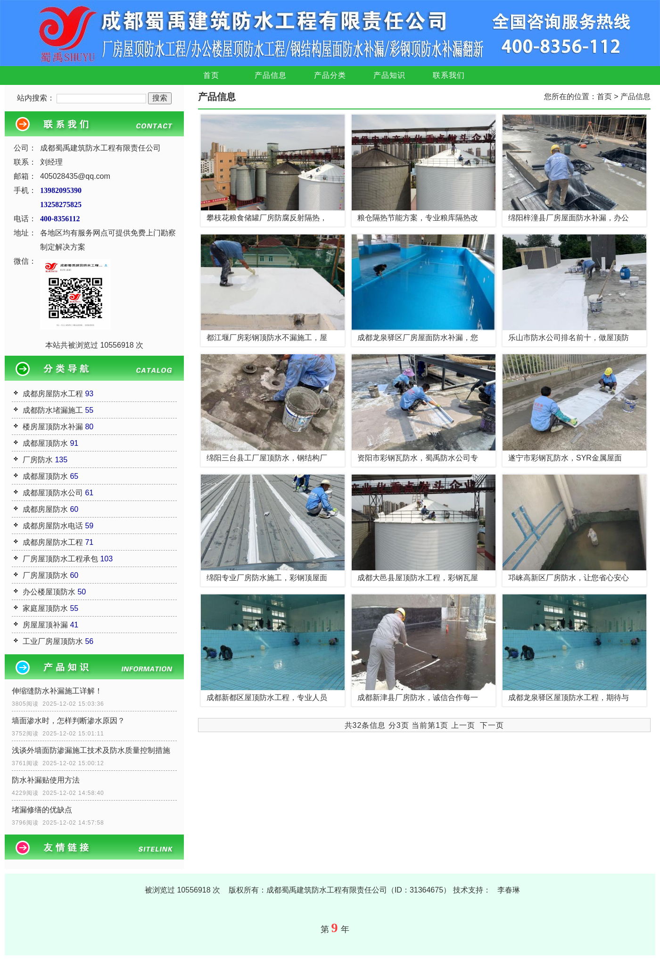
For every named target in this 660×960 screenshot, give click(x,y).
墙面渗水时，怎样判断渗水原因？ (68, 721)
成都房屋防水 (45, 509)
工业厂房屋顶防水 (53, 641)
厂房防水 (38, 460)
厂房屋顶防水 (45, 575)
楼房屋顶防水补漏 (53, 427)
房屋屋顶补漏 (45, 625)
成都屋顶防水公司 (53, 493)
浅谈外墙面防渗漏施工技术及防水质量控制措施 (91, 750)
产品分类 (330, 75)
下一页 (492, 725)
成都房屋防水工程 (53, 394)
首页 (211, 75)
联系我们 (449, 75)
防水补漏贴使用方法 (46, 780)
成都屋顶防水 (45, 443)
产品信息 (271, 75)
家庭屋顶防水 (45, 608)
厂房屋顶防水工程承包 (60, 559)
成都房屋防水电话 (53, 526)
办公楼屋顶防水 (49, 592)
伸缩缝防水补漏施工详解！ (57, 691)
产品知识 (389, 75)
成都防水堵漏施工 (53, 410)
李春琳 (508, 890)
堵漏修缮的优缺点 (42, 810)
